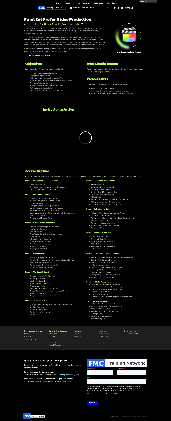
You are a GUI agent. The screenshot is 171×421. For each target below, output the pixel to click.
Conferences (98, 3)
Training (69, 3)
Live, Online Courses (58, 331)
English (143, 1)
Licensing (111, 3)
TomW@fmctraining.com (65, 381)
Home (58, 3)
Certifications (83, 3)
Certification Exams (33, 331)
